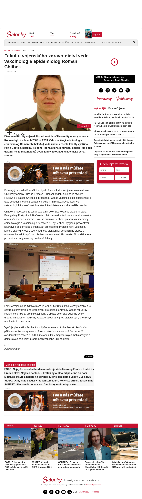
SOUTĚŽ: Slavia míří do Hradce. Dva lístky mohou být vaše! (40, 384)
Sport (24, 42)
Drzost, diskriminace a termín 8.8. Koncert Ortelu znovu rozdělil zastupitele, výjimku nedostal (114, 143)
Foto (54, 42)
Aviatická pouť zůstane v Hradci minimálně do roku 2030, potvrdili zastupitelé (124, 464)
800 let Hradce (40, 42)
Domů (7, 50)
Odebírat (122, 177)
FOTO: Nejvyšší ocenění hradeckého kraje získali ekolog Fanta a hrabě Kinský (49, 369)
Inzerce (116, 42)
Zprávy (12, 42)
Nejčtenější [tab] (100, 108)
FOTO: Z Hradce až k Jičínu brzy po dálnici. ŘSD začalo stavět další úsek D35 (16, 466)
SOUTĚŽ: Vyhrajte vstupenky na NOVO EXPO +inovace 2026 (42, 464)
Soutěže (64, 42)
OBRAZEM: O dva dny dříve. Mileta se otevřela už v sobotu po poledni (69, 464)
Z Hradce (16, 50)
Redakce (105, 42)
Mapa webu (84, 492)
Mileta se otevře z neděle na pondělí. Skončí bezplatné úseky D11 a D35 (47, 376)
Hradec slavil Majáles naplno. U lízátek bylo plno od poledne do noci (45, 373)
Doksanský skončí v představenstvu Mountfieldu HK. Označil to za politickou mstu (96, 466)
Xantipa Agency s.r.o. (94, 485)
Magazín (96, 34)
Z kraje (10, 426)
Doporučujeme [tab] (116, 108)
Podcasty (76, 42)
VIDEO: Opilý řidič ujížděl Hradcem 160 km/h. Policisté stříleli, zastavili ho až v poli (49, 380)
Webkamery (91, 42)
